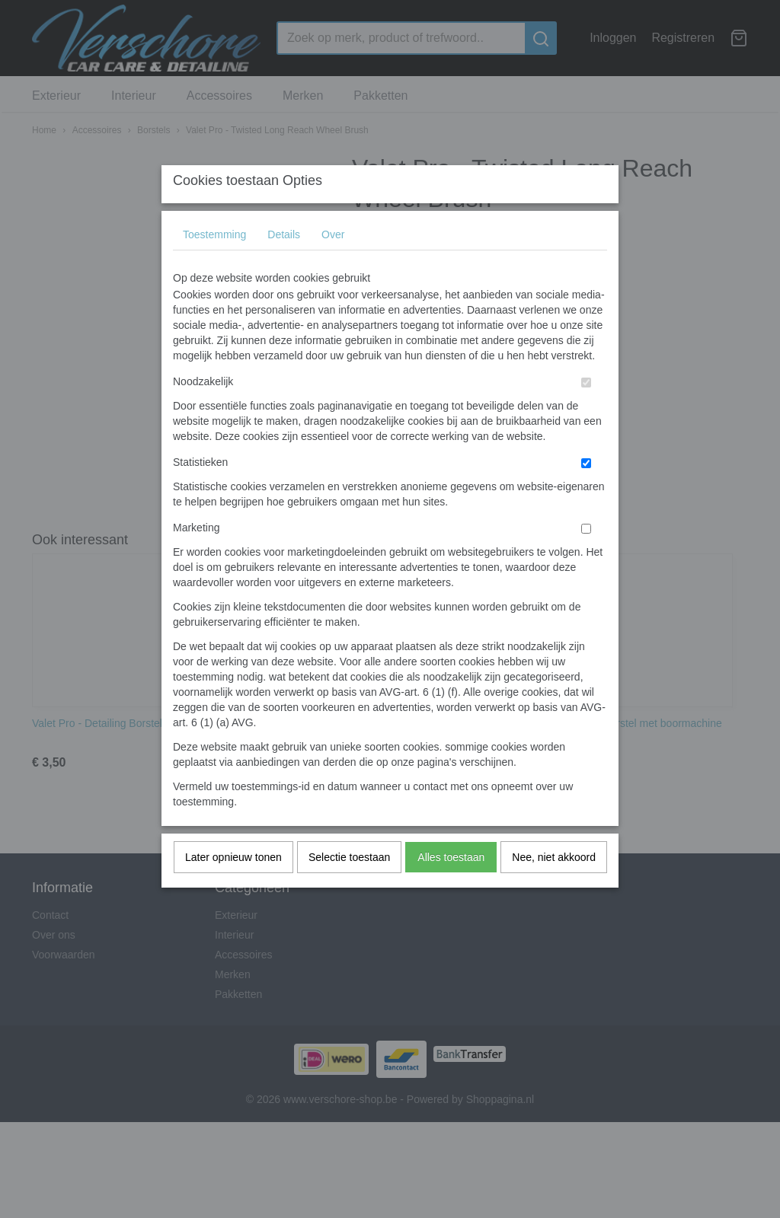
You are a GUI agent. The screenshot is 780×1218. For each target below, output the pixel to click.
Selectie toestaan (349, 887)
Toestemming (214, 264)
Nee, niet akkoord (554, 887)
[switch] (586, 412)
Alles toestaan (450, 887)
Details (283, 264)
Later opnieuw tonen (233, 887)
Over (332, 264)
